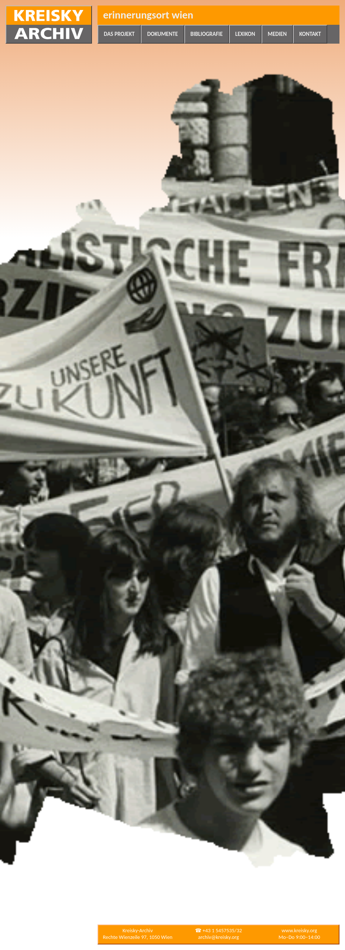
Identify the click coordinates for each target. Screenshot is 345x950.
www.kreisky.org (299, 930)
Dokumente (162, 34)
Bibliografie (207, 34)
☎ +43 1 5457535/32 (218, 930)
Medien (277, 34)
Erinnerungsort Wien (148, 15)
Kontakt (310, 34)
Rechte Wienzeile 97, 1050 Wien (137, 937)
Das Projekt (119, 34)
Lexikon (245, 34)
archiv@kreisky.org (218, 937)
